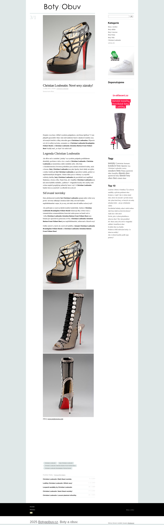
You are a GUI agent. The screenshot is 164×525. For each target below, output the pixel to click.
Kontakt (32, 506)
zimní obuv (122, 178)
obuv (110, 178)
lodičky (124, 168)
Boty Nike (111, 37)
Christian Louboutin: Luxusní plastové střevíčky (59, 495)
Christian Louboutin (62, 88)
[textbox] (118, 16)
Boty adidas (112, 29)
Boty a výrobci (112, 27)
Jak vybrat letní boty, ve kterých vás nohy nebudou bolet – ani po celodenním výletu (121, 203)
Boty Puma (111, 35)
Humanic (127, 163)
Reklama (32, 509)
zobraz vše (111, 43)
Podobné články (48, 475)
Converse (119, 163)
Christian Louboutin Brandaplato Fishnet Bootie (58, 468)
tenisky (111, 163)
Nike (129, 166)
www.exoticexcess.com (55, 419)
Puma (123, 171)
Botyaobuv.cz (48, 522)
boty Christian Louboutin (66, 463)
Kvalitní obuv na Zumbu (115, 227)
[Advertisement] (65, 112)
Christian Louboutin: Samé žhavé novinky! (57, 491)
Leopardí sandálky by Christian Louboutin (57, 487)
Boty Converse (112, 32)
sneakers (112, 170)
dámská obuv (124, 173)
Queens (124, 166)
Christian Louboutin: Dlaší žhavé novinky (57, 479)
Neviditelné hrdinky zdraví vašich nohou (121, 208)
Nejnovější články (59, 475)
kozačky (115, 173)
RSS (31, 513)
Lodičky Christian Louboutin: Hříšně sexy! (57, 483)
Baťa (115, 178)
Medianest (131, 523)
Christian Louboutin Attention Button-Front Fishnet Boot (60, 465)
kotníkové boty (114, 166)
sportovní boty (113, 176)
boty (119, 170)
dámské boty (125, 175)
